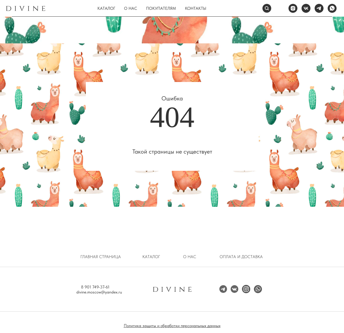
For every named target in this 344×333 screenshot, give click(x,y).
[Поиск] (266, 8)
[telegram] (319, 8)
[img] (246, 289)
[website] (279, 8)
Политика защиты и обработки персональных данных (172, 325)
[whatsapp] (332, 8)
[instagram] (292, 8)
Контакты (195, 8)
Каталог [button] (106, 8)
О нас (130, 8)
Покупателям (161, 8)
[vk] (306, 8)
